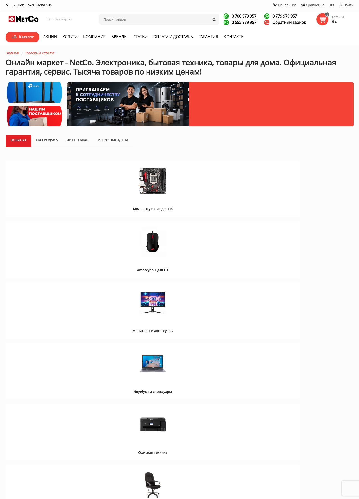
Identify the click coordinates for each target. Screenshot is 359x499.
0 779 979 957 (284, 16)
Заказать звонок (218, 449)
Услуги (70, 36)
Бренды (119, 36)
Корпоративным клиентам (62, 439)
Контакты (234, 36)
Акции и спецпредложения (120, 433)
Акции (50, 36)
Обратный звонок (285, 22)
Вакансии (48, 446)
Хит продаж (77, 199)
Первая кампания (287, 472)
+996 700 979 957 (221, 442)
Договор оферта (168, 439)
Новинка (18, 199)
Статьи (140, 36)
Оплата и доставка (173, 36)
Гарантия (208, 36)
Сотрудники (50, 452)
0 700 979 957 (243, 16)
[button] (15, 353)
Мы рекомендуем (112, 199)
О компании (50, 433)
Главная (12, 53)
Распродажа (47, 199)
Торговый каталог (39, 53)
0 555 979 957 (243, 22)
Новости (104, 446)
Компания (94, 36)
